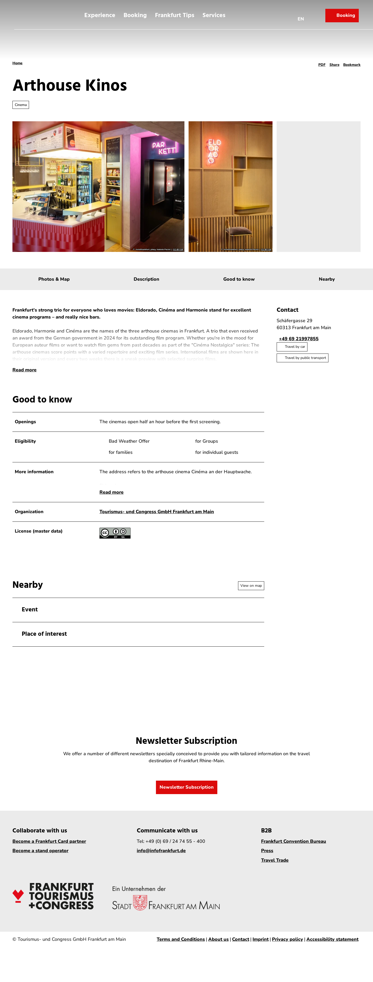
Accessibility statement (332, 958)
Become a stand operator (40, 869)
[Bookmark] (352, 63)
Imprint (261, 958)
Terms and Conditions (181, 958)
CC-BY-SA (178, 250)
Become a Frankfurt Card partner (49, 860)
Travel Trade (275, 878)
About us (218, 958)
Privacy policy (287, 958)
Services (214, 14)
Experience (99, 14)
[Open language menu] (302, 13)
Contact (240, 958)
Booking (135, 14)
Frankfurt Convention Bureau (293, 860)
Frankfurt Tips (174, 14)
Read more (24, 384)
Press (267, 869)
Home (17, 63)
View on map (251, 603)
